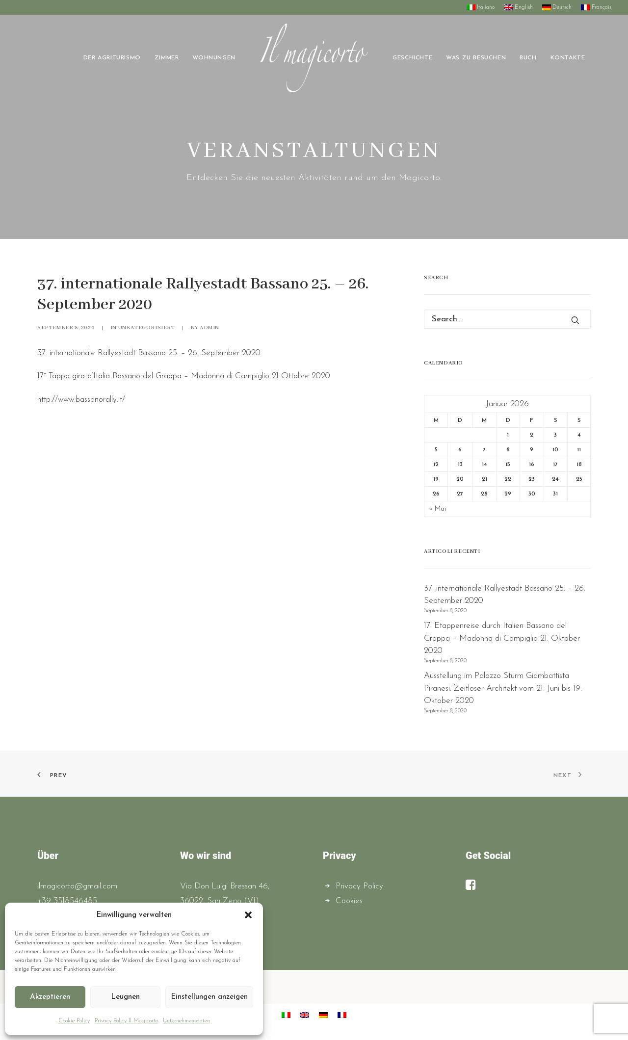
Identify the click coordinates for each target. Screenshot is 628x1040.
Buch (528, 58)
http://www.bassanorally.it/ (81, 399)
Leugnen (125, 997)
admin (209, 327)
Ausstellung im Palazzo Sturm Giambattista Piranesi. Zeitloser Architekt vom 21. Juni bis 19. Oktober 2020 (503, 688)
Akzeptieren (50, 997)
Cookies (349, 901)
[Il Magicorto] (314, 58)
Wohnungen (213, 58)
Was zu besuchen (476, 58)
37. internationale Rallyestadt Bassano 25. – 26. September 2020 (504, 594)
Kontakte (567, 58)
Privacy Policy (359, 886)
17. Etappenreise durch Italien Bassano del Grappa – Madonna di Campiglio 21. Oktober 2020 (502, 638)
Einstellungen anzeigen (209, 997)
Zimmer (167, 58)
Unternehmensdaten (186, 1021)
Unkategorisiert (146, 327)
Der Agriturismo (112, 58)
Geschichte (412, 58)
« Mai (437, 509)
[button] (248, 915)
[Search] (507, 319)
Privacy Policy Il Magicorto (126, 1021)
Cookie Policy (74, 1021)
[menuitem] (482, 7)
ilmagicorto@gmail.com (77, 886)
